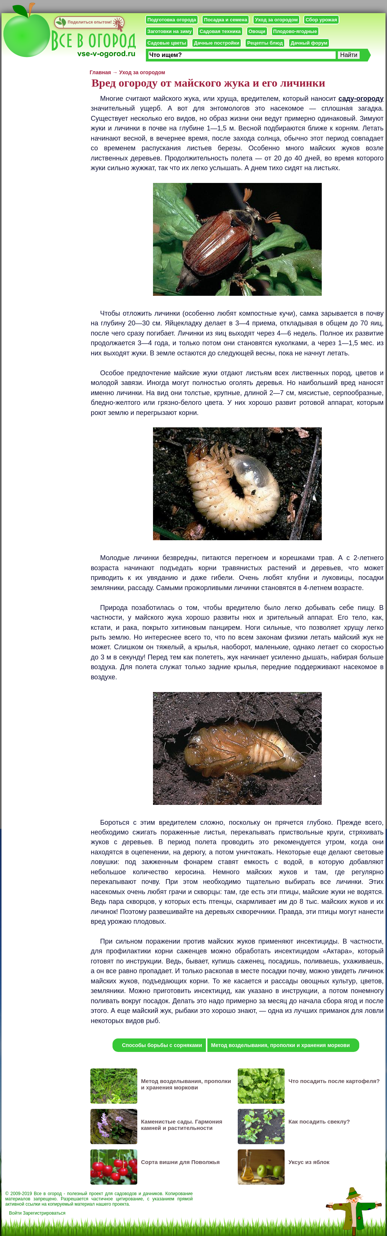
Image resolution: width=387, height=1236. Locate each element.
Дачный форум (309, 43)
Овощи (257, 31)
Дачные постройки (216, 43)
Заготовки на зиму (169, 31)
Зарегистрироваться (44, 1213)
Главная (100, 72)
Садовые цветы (166, 43)
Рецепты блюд (265, 43)
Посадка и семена (225, 19)
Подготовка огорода (171, 19)
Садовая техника (220, 31)
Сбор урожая (321, 19)
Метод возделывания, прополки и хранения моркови (280, 1045)
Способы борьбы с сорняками (162, 1045)
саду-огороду (361, 98)
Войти (15, 1213)
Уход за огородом (276, 19)
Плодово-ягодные (295, 31)
